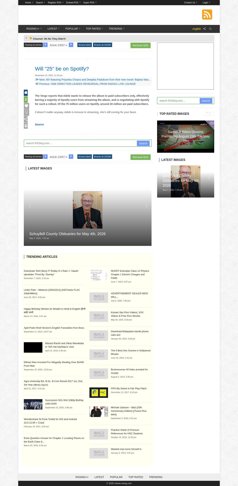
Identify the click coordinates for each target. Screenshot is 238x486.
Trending (156, 477)
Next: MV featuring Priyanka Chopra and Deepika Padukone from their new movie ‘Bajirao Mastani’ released (99, 79)
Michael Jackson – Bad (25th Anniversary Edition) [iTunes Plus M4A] (128, 411)
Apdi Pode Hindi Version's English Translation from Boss (54, 327)
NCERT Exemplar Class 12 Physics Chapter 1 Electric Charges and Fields (130, 274)
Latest (99, 477)
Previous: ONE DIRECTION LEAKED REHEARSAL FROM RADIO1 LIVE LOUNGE (85, 83)
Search (143, 143)
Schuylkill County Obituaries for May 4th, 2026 (67, 234)
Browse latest (84, 45)
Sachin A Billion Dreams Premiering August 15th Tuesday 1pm (185, 136)
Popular (116, 477)
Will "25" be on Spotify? (66, 68)
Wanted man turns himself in (126, 449)
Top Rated (135, 477)
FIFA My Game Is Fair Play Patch (129, 388)
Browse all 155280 (102, 45)
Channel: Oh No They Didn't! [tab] (47, 38)
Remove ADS (140, 45)
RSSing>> (82, 477)
